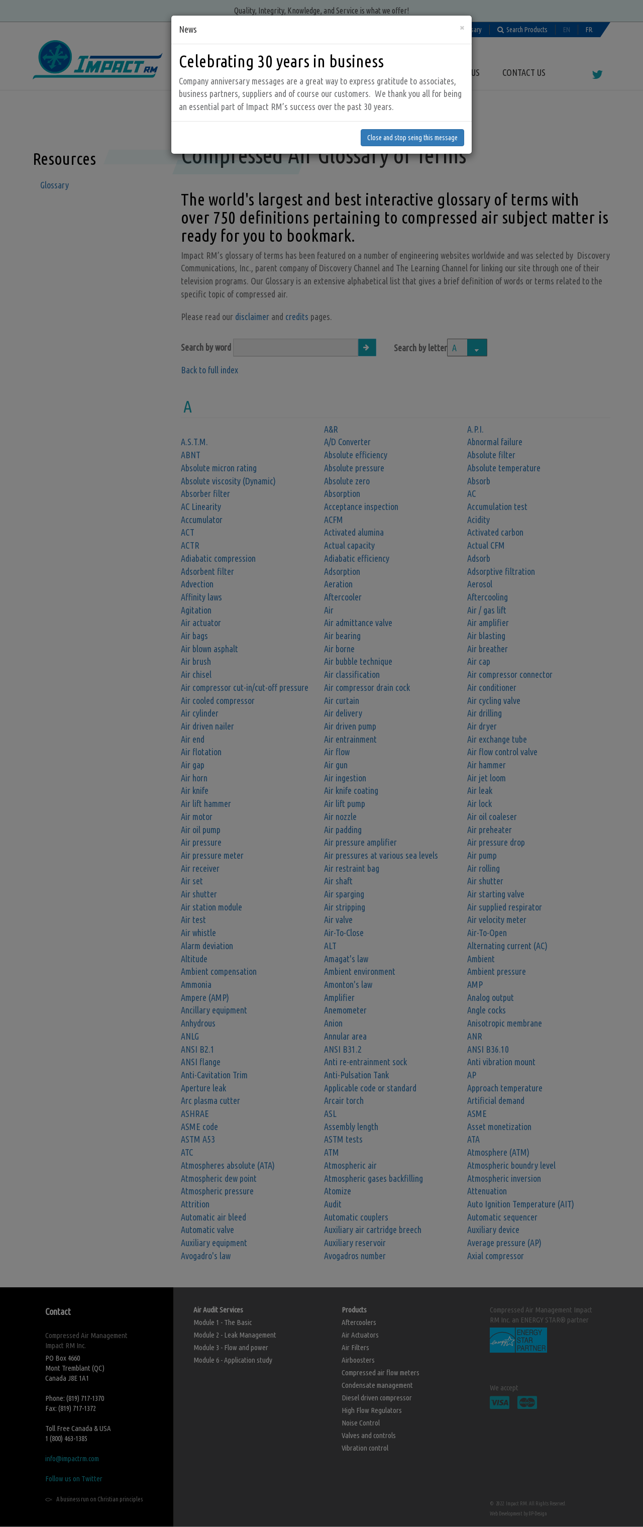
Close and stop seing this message (412, 115)
